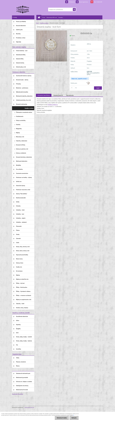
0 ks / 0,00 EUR (98, 2)
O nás (43, 17)
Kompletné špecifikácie (44, 95)
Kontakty (60, 17)
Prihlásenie (72, 2)
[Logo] (23, 9)
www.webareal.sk (29, 407)
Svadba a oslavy (44, 23)
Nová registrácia (83, 2)
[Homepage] (39, 17)
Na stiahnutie (70, 95)
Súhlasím (74, 418)
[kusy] (73, 87)
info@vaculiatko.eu (52, 104)
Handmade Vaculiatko (17, 394)
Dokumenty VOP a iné (52, 17)
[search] (74, 9)
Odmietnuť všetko (62, 418)
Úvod (37, 23)
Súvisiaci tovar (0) (58, 95)
